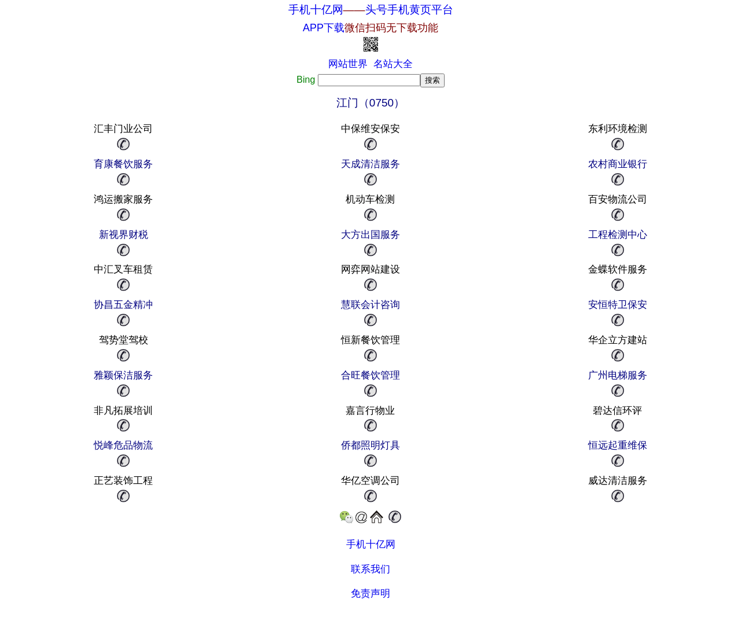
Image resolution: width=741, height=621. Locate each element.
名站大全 (393, 63)
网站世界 (348, 63)
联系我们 (370, 569)
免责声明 (370, 593)
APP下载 (370, 28)
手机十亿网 (315, 9)
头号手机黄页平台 (409, 9)
